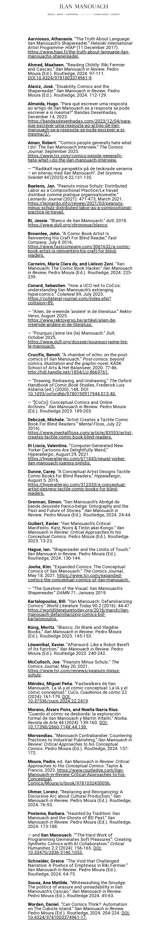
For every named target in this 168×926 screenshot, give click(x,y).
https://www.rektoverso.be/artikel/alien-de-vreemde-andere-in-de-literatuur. (72, 322)
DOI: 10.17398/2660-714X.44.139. (68, 724)
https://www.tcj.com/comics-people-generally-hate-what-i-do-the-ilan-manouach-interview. (75, 158)
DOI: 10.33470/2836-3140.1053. (65, 850)
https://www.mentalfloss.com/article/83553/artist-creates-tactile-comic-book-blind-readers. (80, 435)
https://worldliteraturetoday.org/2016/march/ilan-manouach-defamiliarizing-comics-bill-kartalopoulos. (78, 614)
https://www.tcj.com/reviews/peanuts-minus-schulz (74, 673)
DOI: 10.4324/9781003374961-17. (79, 915)
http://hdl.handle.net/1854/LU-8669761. (68, 372)
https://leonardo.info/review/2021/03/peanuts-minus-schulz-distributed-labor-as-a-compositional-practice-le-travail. (80, 208)
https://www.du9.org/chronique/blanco (67, 225)
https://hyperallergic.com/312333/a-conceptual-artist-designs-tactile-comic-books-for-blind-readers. (77, 489)
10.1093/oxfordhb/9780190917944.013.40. (72, 393)
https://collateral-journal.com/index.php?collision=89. (69, 300)
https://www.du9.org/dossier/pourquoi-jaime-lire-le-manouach (78, 344)
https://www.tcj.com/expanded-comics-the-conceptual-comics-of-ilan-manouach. (79, 577)
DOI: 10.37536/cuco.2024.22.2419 (58, 698)
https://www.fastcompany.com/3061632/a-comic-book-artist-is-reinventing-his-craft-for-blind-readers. (79, 251)
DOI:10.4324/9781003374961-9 (60, 77)
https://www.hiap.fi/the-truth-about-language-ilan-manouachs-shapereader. (78, 54)
